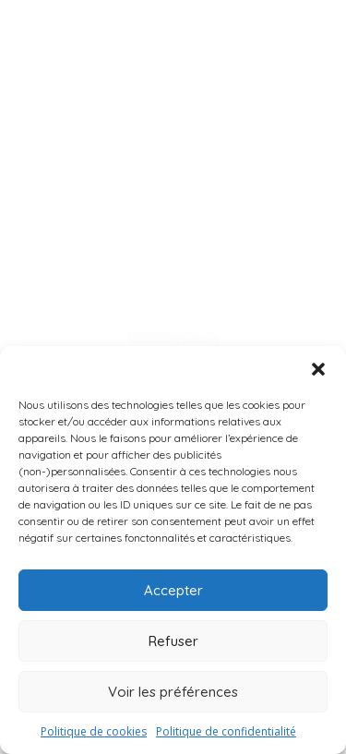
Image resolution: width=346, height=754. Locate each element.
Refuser (173, 641)
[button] (318, 369)
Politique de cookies (94, 731)
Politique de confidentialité (226, 731)
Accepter (173, 590)
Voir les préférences (173, 691)
